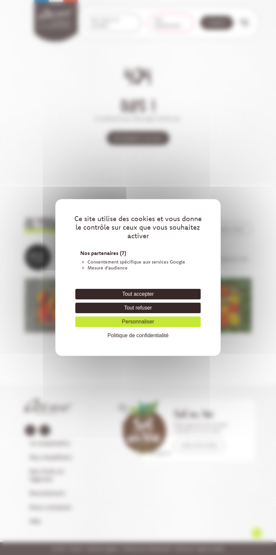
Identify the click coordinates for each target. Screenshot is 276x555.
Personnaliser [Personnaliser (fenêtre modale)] (138, 321)
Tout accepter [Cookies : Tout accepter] (138, 294)
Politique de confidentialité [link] (138, 335)
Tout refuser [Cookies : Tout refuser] (138, 308)
